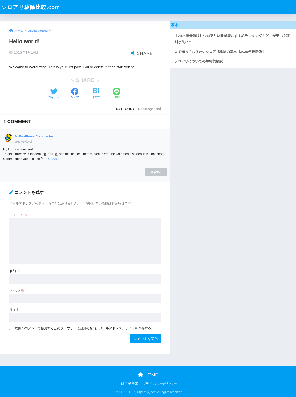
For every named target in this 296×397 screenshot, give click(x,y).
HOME (148, 374)
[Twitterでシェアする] (53, 94)
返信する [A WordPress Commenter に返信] (156, 172)
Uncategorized (149, 109)
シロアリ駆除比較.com (30, 7)
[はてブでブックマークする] (96, 94)
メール (16, 290)
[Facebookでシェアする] (75, 94)
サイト (14, 309)
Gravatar (54, 159)
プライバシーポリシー (159, 384)
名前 (15, 271)
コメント (18, 215)
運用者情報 (129, 384)
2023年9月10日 (23, 141)
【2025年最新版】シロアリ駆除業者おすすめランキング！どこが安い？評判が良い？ (232, 39)
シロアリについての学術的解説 (198, 61)
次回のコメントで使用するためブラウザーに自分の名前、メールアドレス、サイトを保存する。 (84, 328)
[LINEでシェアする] (116, 94)
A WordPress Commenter (34, 136)
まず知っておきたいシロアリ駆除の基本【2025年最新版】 (219, 52)
